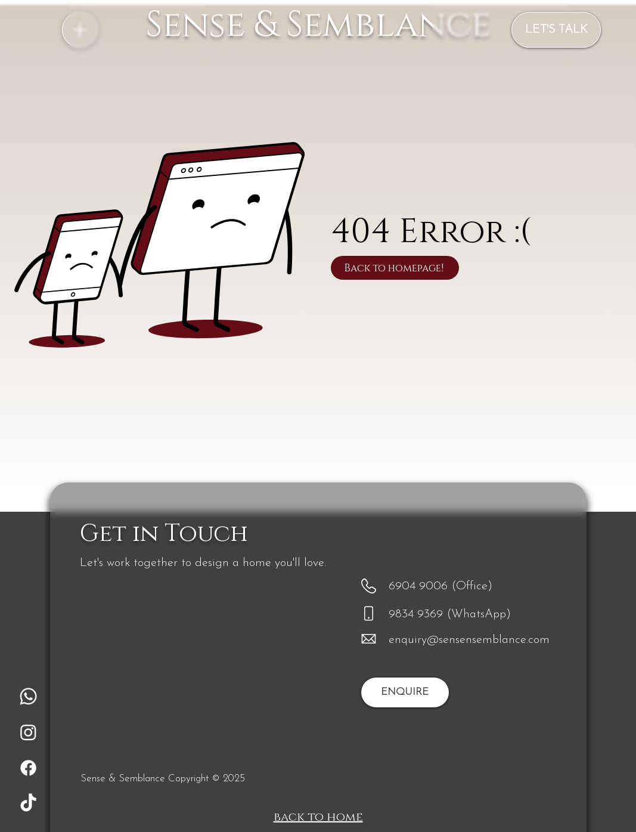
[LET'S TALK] (556, 30)
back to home (318, 817)
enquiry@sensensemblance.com (469, 640)
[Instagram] (28, 732)
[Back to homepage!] (395, 268)
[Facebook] (28, 767)
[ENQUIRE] (405, 692)
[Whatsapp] (28, 696)
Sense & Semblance (318, 25)
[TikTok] (28, 803)
